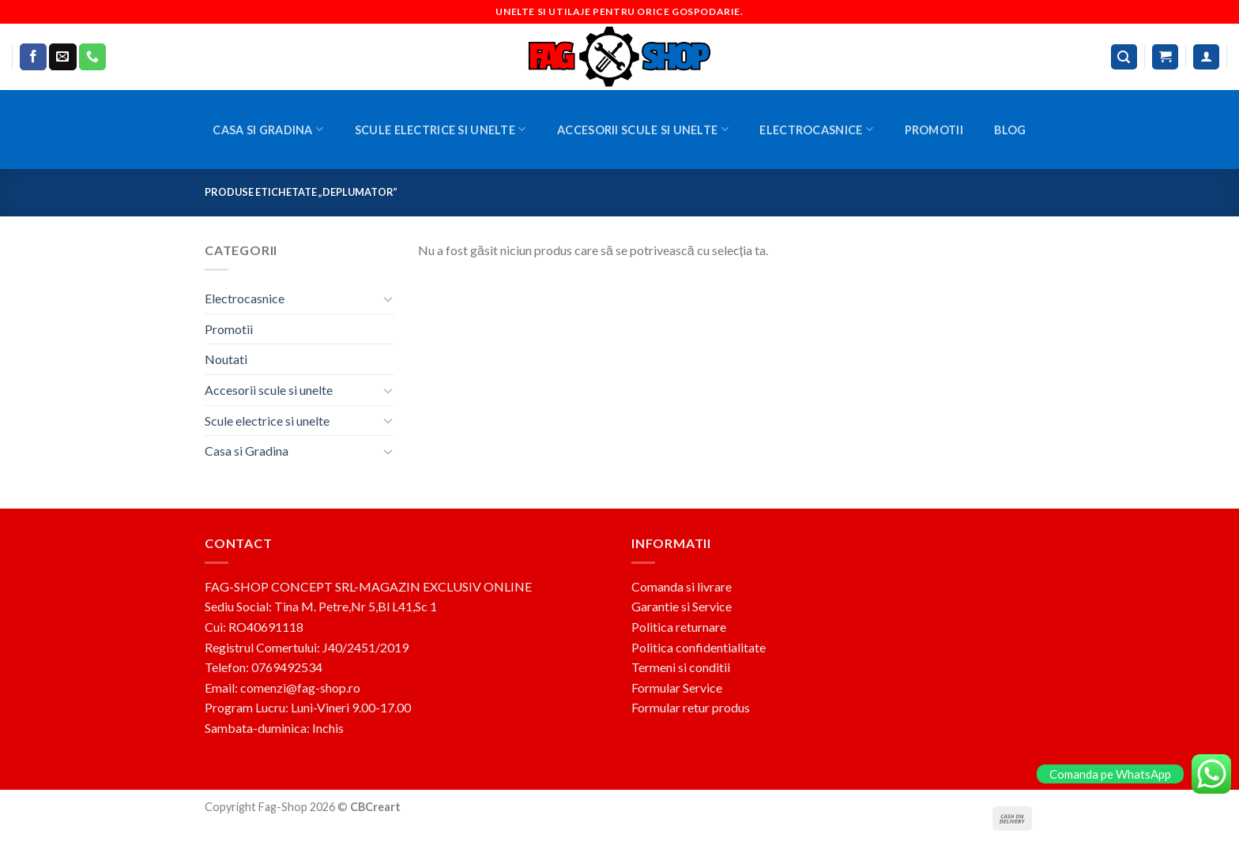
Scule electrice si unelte (440, 129)
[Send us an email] (62, 56)
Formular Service (676, 687)
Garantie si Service (681, 606)
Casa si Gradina (268, 129)
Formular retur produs (690, 707)
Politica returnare (678, 626)
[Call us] (92, 56)
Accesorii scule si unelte (643, 129)
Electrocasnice (816, 129)
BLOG (1010, 130)
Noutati (226, 358)
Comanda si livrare (681, 586)
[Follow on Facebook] (33, 56)
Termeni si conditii (680, 666)
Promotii (934, 130)
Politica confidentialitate (698, 647)
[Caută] (1124, 57)
